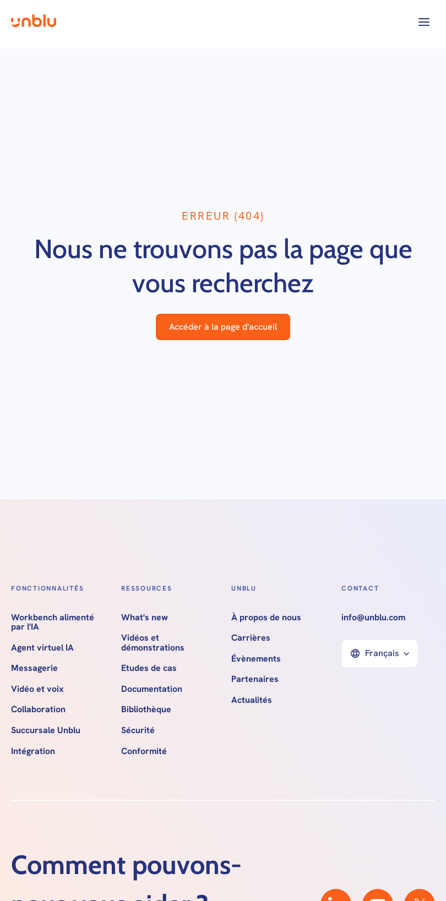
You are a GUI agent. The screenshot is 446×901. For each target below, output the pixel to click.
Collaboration (38, 709)
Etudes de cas (149, 668)
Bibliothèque (146, 709)
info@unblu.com (373, 617)
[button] (424, 22)
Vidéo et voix (37, 689)
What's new (144, 617)
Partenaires (255, 679)
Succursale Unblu (45, 730)
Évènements (256, 659)
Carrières (250, 638)
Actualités (251, 700)
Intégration (33, 751)
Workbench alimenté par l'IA (52, 622)
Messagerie (34, 668)
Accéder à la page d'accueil (223, 326)
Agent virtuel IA (42, 648)
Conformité (144, 751)
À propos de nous (266, 617)
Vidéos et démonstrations (152, 642)
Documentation (151, 689)
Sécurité (138, 730)
